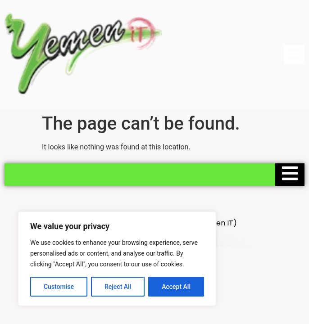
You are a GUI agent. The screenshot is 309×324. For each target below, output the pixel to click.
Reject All (118, 286)
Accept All (176, 286)
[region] (117, 259)
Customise (59, 286)
